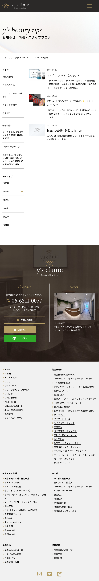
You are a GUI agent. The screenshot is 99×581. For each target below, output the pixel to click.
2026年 (12, 183)
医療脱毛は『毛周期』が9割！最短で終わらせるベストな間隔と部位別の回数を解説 (12, 159)
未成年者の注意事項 (14, 399)
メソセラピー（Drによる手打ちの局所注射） (74, 400)
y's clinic (50, 577)
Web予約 (16, 328)
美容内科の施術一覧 (14, 540)
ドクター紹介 (11, 367)
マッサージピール (62, 408)
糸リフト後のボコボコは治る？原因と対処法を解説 (12, 135)
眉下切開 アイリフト (14, 504)
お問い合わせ (27, 318)
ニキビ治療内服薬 (62, 372)
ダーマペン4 (59, 404)
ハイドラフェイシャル (64, 413)
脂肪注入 (9, 508)
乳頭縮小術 (10, 524)
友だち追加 (37, 328)
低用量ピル (59, 429)
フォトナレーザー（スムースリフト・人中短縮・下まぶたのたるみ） (74, 447)
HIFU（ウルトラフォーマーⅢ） (69, 392)
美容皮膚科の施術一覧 (64, 364)
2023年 (12, 208)
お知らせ (9, 383)
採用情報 (9, 403)
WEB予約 (10, 391)
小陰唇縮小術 (60, 492)
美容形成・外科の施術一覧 (17, 468)
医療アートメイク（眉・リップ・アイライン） (75, 388)
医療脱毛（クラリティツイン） (68, 437)
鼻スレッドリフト (62, 452)
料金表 (8, 363)
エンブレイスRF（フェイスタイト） (70, 441)
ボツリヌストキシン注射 (65, 421)
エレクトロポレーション (65, 425)
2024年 (12, 199)
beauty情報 (7, 76)
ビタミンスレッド (62, 380)
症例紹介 (6, 113)
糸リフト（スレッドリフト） (67, 433)
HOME (7, 359)
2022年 (12, 216)
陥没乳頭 (9, 516)
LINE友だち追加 (13, 395)
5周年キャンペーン (11, 146)
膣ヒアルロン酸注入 (63, 472)
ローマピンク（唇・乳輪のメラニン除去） (73, 368)
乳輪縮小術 (10, 520)
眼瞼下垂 (9, 496)
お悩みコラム (8, 85)
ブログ (8, 371)
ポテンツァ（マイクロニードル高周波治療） (74, 376)
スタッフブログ (9, 104)
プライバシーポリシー (15, 407)
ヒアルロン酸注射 (62, 396)
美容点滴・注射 (12, 552)
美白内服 (58, 417)
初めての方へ (11, 375)
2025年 (12, 191)
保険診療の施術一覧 (63, 540)
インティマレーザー (63, 480)
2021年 (12, 225)
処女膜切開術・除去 (63, 496)
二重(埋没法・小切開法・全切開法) (21, 500)
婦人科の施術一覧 (62, 468)
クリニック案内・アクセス (17, 379)
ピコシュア (59, 384)
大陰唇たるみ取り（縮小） (66, 500)
